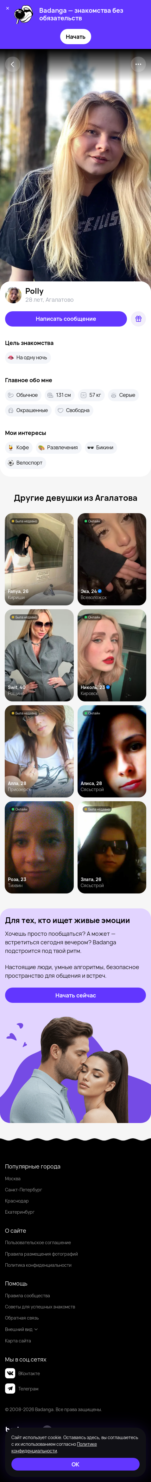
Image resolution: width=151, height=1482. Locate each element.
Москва (13, 1178)
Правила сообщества (27, 1295)
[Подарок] (138, 319)
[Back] (12, 64)
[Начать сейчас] (75, 995)
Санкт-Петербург (23, 1190)
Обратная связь (22, 1318)
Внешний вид (21, 1329)
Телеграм (21, 1388)
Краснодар (17, 1201)
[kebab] (138, 64)
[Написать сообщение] (66, 319)
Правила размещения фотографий (41, 1254)
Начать (75, 36)
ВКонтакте (22, 1373)
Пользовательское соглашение (38, 1242)
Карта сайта (18, 1341)
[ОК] (75, 1464)
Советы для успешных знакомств (40, 1307)
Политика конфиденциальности (38, 1265)
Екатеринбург (20, 1212)
